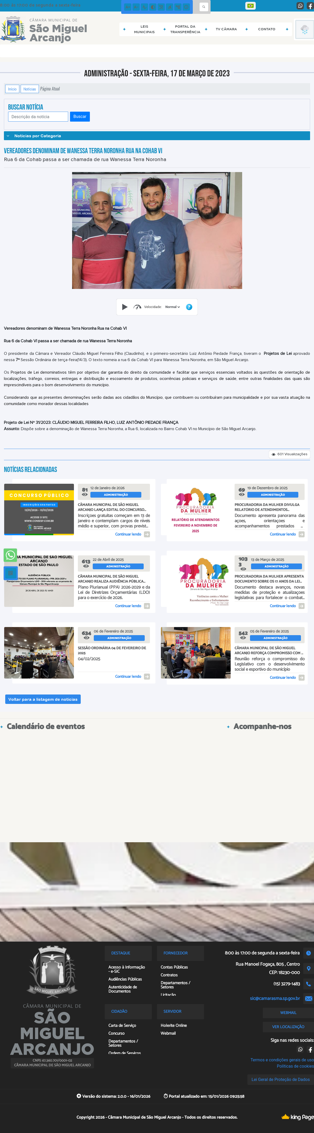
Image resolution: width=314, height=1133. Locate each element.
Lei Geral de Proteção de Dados (281, 1079)
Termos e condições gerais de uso (282, 1059)
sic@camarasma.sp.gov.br (275, 999)
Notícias (30, 89)
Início (12, 89)
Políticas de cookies (295, 1066)
